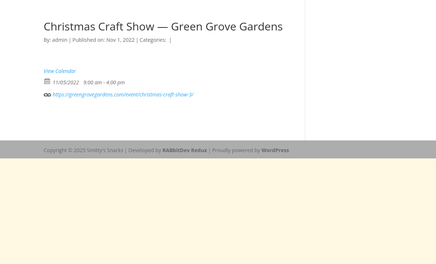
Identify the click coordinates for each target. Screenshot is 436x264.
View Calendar (60, 70)
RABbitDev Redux (184, 150)
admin (59, 39)
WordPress (275, 150)
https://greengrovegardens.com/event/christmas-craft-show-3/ (119, 93)
